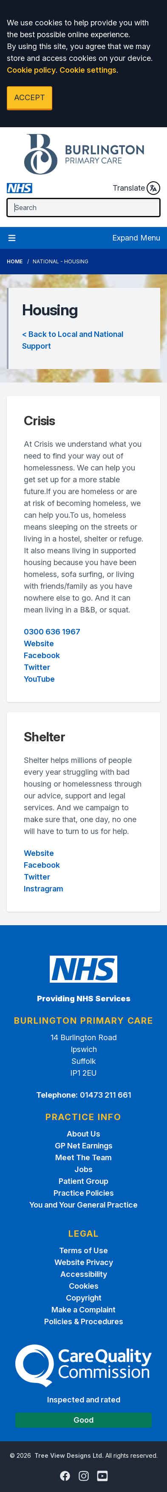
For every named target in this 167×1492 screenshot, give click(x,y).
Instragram (43, 888)
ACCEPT (29, 97)
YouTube (39, 679)
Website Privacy (83, 1262)
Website (39, 643)
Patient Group (83, 1181)
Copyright (84, 1297)
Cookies (84, 1286)
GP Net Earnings (84, 1145)
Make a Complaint (83, 1309)
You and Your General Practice (83, 1204)
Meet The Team (83, 1157)
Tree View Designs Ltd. (69, 1455)
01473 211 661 (105, 1094)
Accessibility (83, 1274)
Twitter (37, 667)
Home (15, 261)
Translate (136, 188)
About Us (83, 1133)
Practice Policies (84, 1193)
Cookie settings (87, 70)
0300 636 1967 (52, 631)
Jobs (83, 1169)
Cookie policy (31, 70)
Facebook (42, 655)
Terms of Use (83, 1250)
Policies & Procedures (83, 1321)
